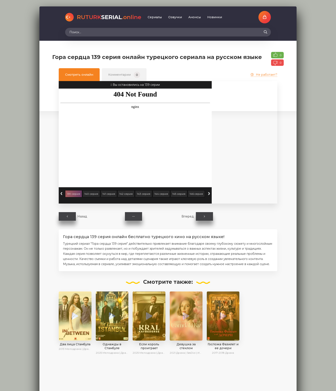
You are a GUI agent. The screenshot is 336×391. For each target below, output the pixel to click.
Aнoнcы (194, 17)
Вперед (197, 216)
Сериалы (155, 17)
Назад (73, 216)
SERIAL (109, 17)
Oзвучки (175, 17)
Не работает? (264, 75)
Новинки (214, 17)
